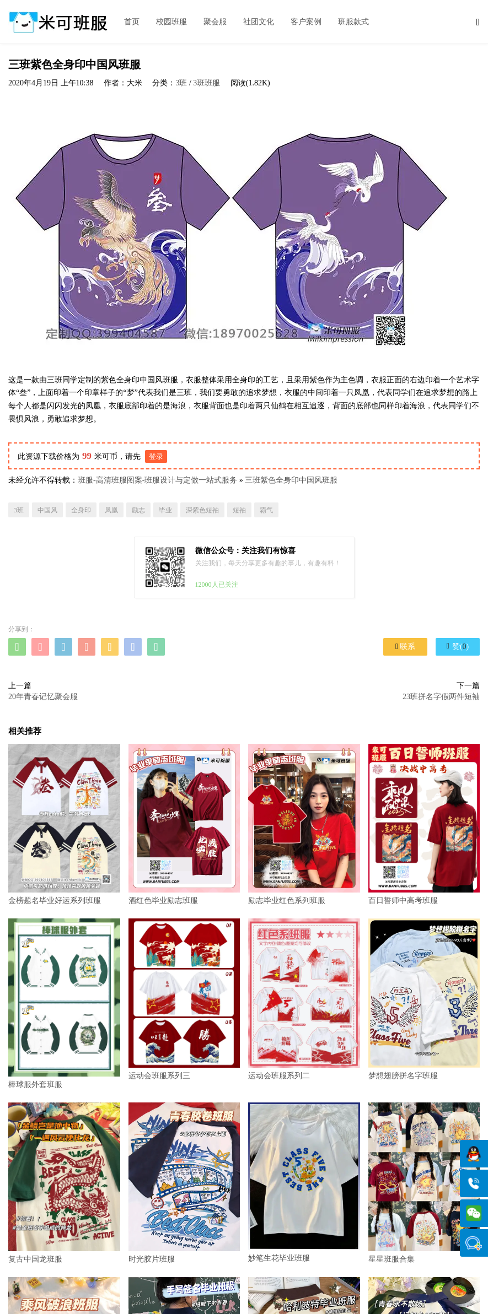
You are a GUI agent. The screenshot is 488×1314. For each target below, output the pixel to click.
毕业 (165, 510)
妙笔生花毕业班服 (304, 1182)
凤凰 (111, 510)
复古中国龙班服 (64, 1182)
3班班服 (206, 83)
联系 (405, 646)
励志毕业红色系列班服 (304, 824)
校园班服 (171, 22)
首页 (132, 22)
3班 (181, 83)
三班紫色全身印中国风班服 (291, 480)
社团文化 (258, 22)
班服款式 (353, 22)
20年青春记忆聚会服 (43, 697)
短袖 (239, 510)
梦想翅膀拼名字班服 (424, 998)
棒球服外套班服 (64, 1003)
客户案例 (306, 22)
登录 (156, 456)
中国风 (47, 510)
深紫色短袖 (202, 510)
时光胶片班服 (184, 1182)
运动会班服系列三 (184, 999)
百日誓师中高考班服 (424, 824)
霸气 (266, 510)
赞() (458, 646)
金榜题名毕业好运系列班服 (64, 824)
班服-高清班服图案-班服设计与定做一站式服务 (157, 480)
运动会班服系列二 (304, 999)
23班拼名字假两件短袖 (441, 697)
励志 (138, 510)
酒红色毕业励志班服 (184, 824)
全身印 (81, 510)
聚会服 (215, 22)
